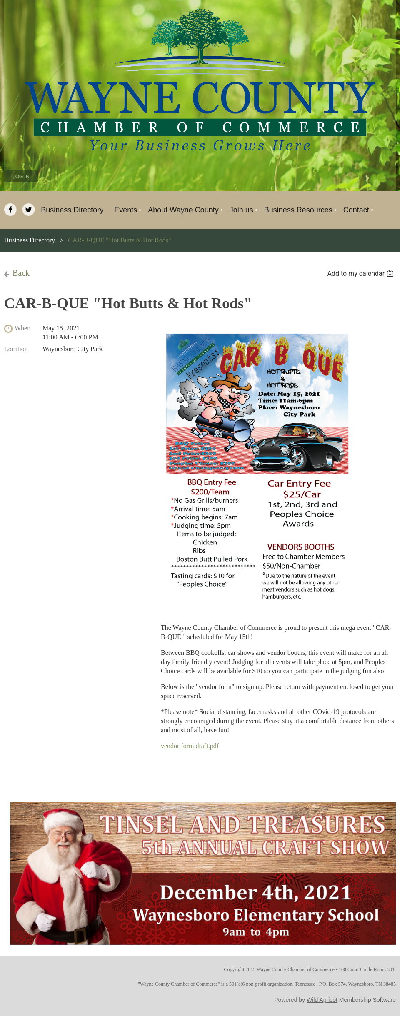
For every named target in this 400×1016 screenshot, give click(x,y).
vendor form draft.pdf (190, 745)
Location (16, 348)
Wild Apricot (322, 999)
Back (21, 272)
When (22, 328)
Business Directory (29, 240)
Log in (21, 177)
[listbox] (361, 273)
